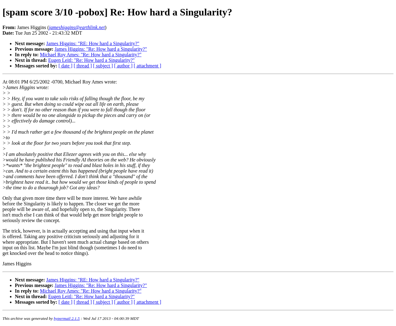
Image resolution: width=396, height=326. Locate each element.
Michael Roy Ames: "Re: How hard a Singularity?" (90, 54)
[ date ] (65, 65)
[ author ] (123, 65)
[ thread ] (83, 65)
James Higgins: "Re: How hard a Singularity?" (101, 49)
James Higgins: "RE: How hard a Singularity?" (92, 43)
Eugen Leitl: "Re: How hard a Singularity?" (91, 60)
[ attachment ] (147, 65)
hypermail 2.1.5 (67, 318)
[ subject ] (103, 65)
